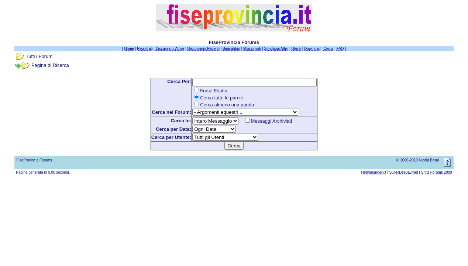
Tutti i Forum (39, 56)
